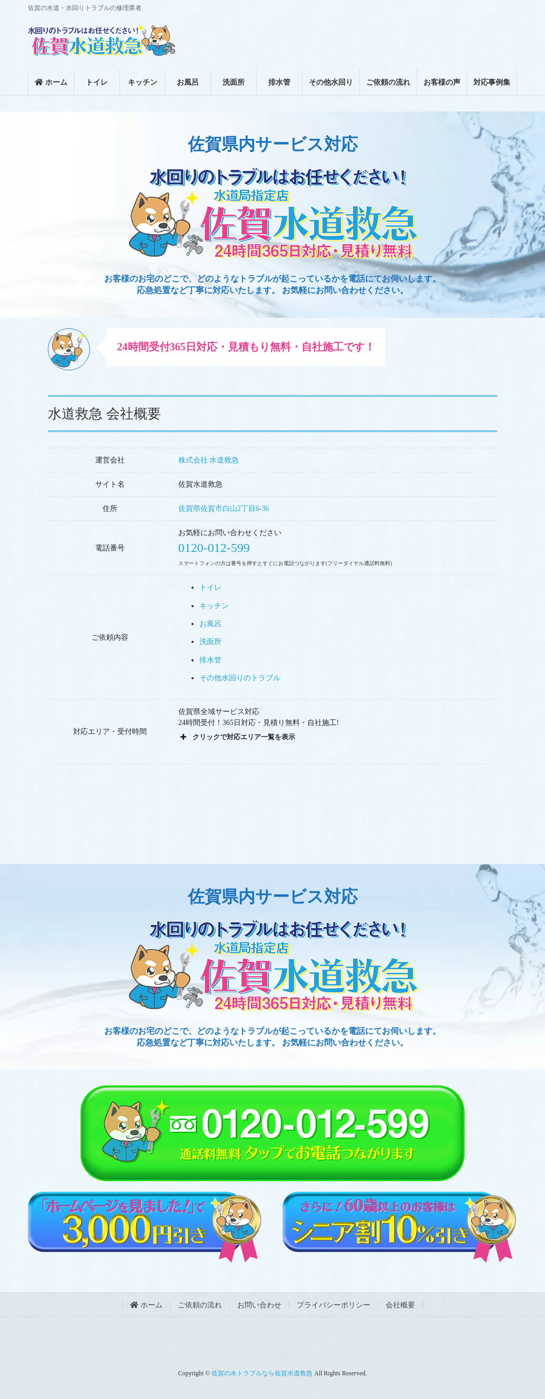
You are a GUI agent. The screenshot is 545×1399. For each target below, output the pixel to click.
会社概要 (400, 1305)
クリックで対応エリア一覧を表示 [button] (236, 737)
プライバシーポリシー (333, 1305)
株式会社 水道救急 (208, 460)
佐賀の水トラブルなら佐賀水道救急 (261, 1373)
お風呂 (210, 624)
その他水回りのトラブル (239, 678)
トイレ (210, 587)
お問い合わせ (259, 1305)
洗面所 (210, 642)
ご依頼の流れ (200, 1305)
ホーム (146, 1305)
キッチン (214, 606)
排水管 (210, 660)
